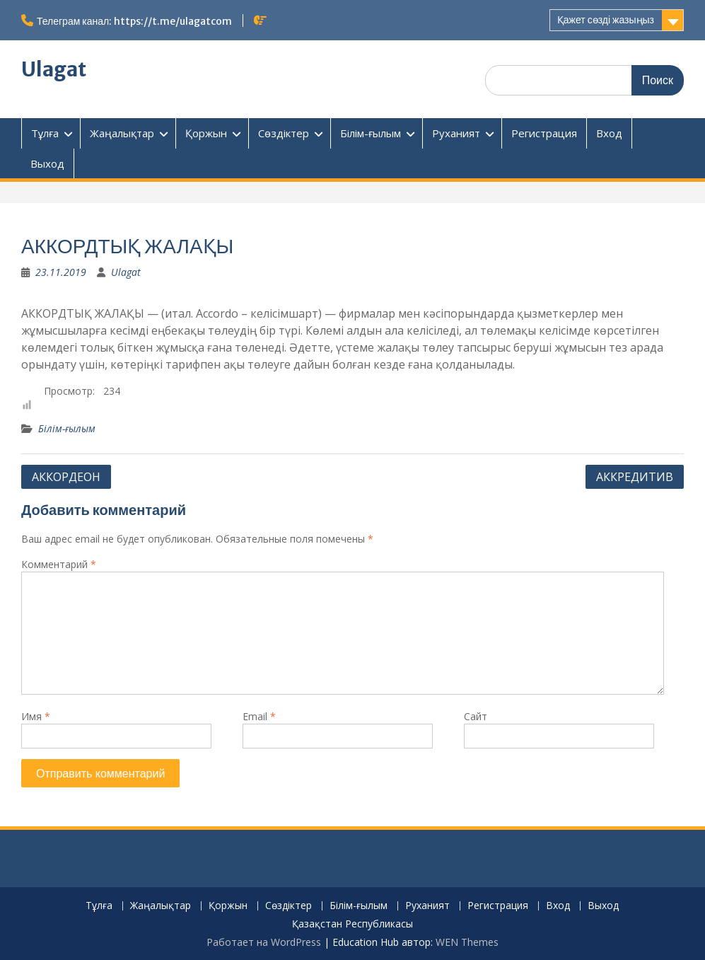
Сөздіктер (283, 133)
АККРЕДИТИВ (634, 477)
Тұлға (45, 133)
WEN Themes (467, 942)
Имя (35, 716)
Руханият (456, 133)
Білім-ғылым (370, 133)
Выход (47, 163)
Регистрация (544, 133)
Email (259, 716)
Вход (609, 133)
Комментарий (58, 564)
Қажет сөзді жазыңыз (605, 19)
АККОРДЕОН (66, 477)
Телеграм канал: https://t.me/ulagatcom (134, 21)
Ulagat (53, 69)
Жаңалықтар (122, 133)
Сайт (475, 716)
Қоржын (206, 133)
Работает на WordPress (263, 942)
